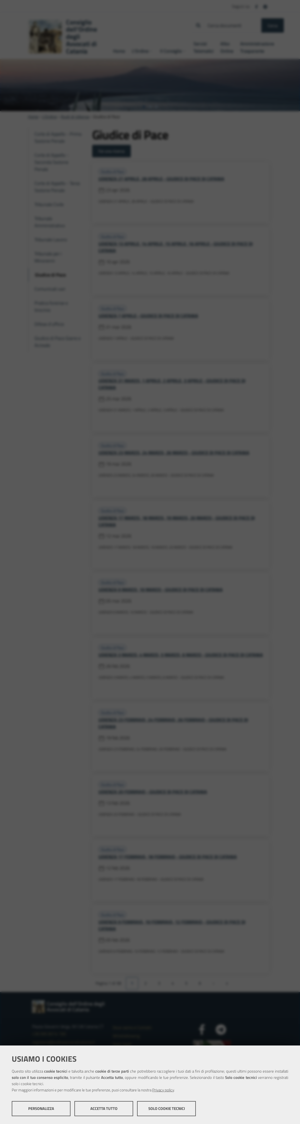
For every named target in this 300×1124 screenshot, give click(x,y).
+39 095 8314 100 (49, 1034)
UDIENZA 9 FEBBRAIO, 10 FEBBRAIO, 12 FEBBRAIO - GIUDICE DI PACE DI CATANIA (171, 925)
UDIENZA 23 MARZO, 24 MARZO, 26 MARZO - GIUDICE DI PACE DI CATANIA (173, 452)
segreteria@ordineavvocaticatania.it (63, 1042)
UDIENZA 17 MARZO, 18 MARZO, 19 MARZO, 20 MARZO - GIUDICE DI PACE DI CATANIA (176, 521)
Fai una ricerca (111, 151)
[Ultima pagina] (227, 983)
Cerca (273, 25)
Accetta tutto (103, 1108)
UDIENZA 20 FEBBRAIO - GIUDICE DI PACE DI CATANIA (152, 791)
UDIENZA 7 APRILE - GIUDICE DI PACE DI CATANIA (148, 315)
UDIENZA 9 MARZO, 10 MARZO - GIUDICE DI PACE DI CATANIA (160, 589)
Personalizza (41, 1108)
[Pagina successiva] (213, 983)
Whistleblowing (126, 1036)
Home (33, 116)
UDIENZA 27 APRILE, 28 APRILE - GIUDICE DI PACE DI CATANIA (161, 178)
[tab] (144, 107)
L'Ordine (49, 116)
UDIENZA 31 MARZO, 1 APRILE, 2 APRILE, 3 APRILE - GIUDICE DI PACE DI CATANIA (171, 384)
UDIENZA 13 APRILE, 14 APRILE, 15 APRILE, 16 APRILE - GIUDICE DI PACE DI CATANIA (175, 247)
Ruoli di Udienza (75, 116)
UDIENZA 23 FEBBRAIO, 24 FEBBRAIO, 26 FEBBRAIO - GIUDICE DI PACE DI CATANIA (173, 723)
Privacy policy (163, 1090)
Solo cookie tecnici (166, 1108)
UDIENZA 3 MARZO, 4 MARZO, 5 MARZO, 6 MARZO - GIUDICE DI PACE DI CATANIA (180, 654)
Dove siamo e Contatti (132, 1027)
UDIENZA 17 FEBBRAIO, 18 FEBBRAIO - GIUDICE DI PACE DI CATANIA (167, 856)
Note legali (122, 1044)
